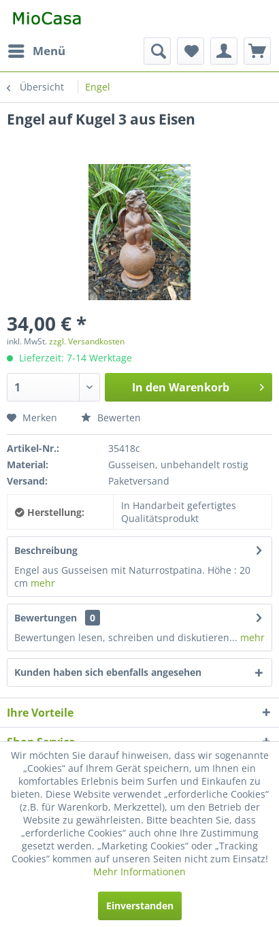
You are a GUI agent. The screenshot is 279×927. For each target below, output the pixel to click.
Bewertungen (45, 617)
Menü (36, 49)
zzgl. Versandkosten (87, 341)
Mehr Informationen (139, 871)
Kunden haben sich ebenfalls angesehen (107, 672)
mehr (43, 582)
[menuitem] (36, 51)
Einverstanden (140, 905)
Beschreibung (46, 550)
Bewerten (111, 417)
